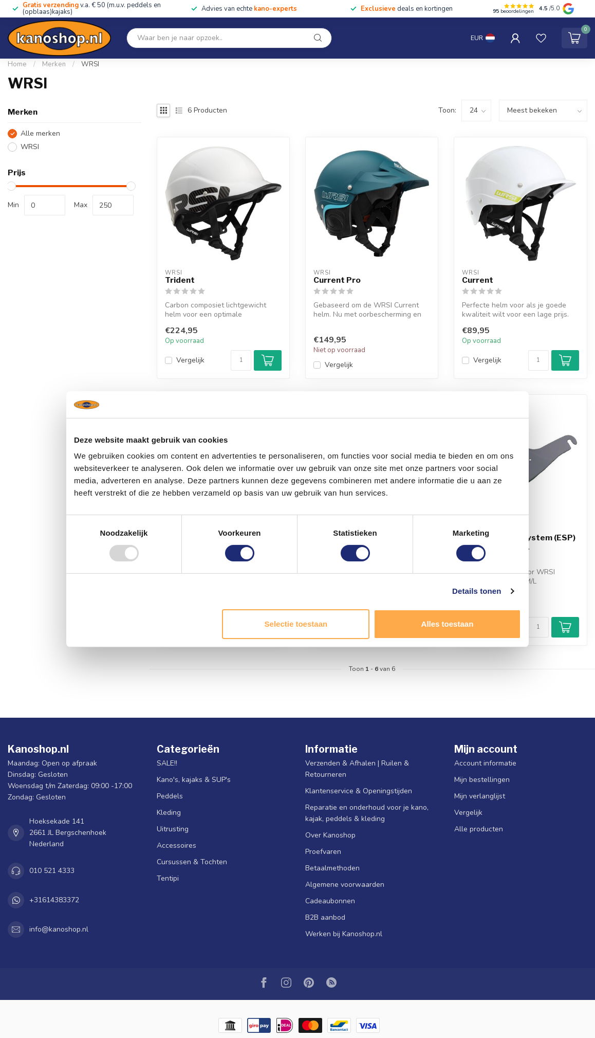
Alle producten (478, 829)
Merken (54, 64)
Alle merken (40, 133)
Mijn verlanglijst (479, 796)
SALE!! (167, 763)
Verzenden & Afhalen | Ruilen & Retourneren (357, 768)
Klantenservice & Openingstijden (358, 791)
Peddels (170, 796)
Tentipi (168, 878)
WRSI (90, 64)
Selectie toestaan (296, 624)
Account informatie (485, 763)
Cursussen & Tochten (192, 862)
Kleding (169, 812)
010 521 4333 (52, 871)
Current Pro (337, 280)
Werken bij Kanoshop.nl (343, 934)
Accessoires (176, 845)
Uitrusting (173, 829)
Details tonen (476, 591)
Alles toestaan (447, 624)
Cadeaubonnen (330, 901)
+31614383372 (54, 900)
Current (477, 280)
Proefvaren (323, 852)
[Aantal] (241, 360)
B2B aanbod (325, 917)
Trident (180, 280)
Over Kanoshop (330, 835)
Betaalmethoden (332, 868)
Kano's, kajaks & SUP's (194, 780)
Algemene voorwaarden (344, 884)
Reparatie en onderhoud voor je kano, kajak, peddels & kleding (367, 813)
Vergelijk (190, 360)
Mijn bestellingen (482, 780)
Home (17, 64)
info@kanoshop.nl (58, 929)
